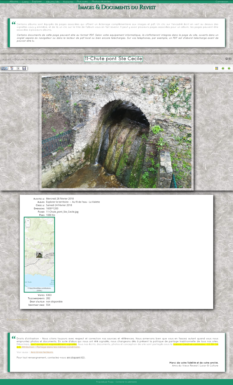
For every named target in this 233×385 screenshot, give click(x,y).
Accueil (6, 60)
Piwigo (111, 382)
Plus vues (82, 2)
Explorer (37, 2)
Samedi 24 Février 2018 (59, 205)
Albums (14, 2)
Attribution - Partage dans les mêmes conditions (50, 347)
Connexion (222, 2)
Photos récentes (101, 2)
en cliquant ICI (75, 358)
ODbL (39, 290)
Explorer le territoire (27, 60)
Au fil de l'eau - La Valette (58, 60)
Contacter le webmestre (126, 382)
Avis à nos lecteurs (42, 352)
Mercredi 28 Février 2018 (60, 198)
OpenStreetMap (35, 288)
